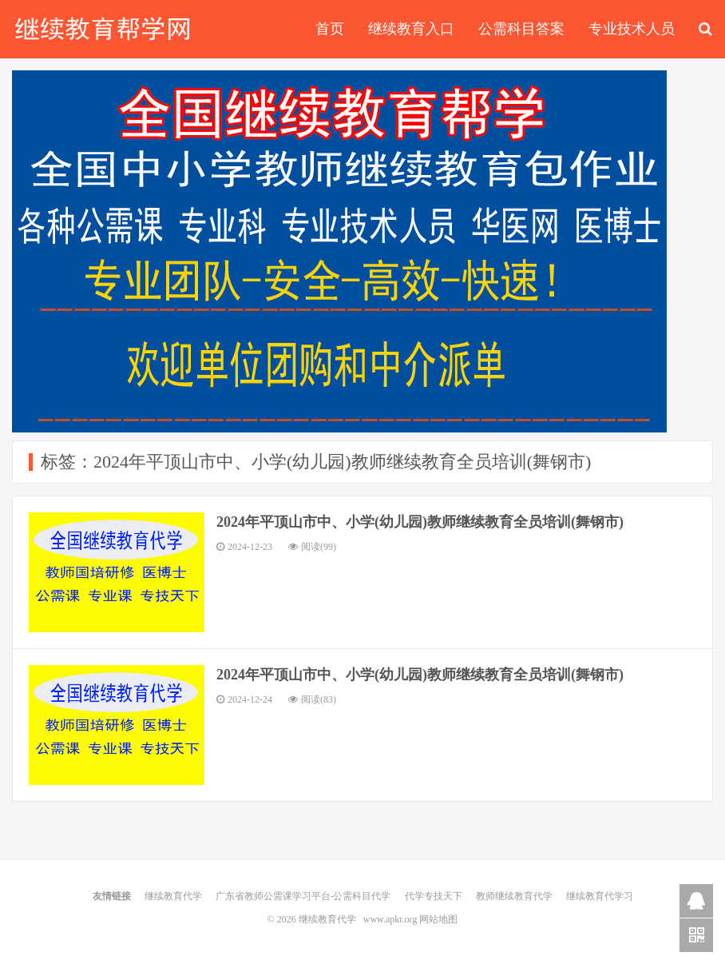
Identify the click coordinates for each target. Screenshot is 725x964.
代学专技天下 (433, 896)
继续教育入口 (411, 29)
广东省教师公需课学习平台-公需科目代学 (303, 896)
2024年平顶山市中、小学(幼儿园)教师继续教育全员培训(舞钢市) (420, 522)
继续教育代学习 (599, 896)
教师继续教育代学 (514, 896)
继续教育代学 (103, 29)
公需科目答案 (521, 29)
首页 (329, 29)
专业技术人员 (631, 29)
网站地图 (438, 919)
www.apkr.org (390, 919)
